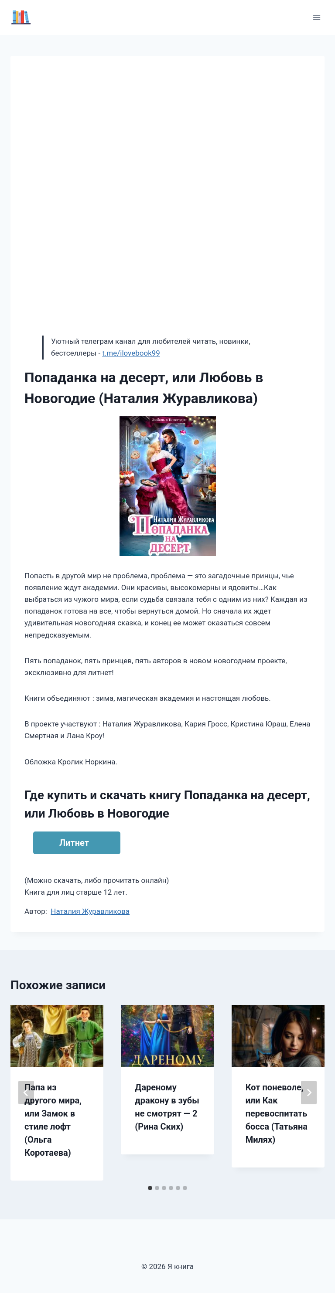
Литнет (74, 843)
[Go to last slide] (26, 1092)
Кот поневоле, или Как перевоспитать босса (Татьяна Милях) (277, 1113)
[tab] (150, 1188)
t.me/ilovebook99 (131, 353)
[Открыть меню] (316, 17)
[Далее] (309, 1092)
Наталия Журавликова (90, 911)
